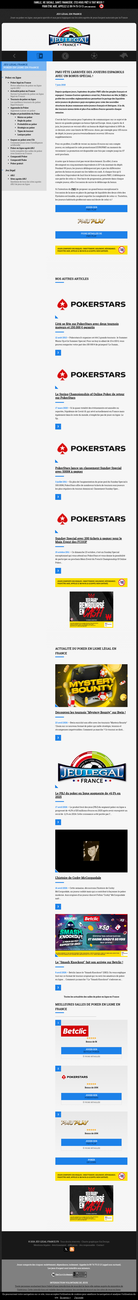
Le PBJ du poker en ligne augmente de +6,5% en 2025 (88, 795)
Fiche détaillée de (91, 234)
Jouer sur (91, 208)
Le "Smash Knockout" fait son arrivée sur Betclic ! (89, 962)
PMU (123, 95)
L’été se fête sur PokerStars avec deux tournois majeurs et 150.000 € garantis (87, 325)
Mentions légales (42, 1245)
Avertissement (59, 1245)
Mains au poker (24, 117)
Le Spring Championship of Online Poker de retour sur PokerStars (89, 395)
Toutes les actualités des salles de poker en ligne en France (91, 996)
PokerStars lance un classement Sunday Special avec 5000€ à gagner (88, 469)
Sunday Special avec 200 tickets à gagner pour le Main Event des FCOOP (88, 540)
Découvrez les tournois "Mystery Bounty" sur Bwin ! (90, 712)
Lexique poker (24, 134)
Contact (100, 1245)
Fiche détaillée (91, 1056)
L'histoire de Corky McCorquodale (78, 878)
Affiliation (73, 1245)
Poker (91, 1161)
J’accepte (78, 1297)
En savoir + (65, 1297)
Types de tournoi (25, 131)
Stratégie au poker (26, 127)
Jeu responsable (87, 1245)
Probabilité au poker (27, 124)
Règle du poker (24, 120)
